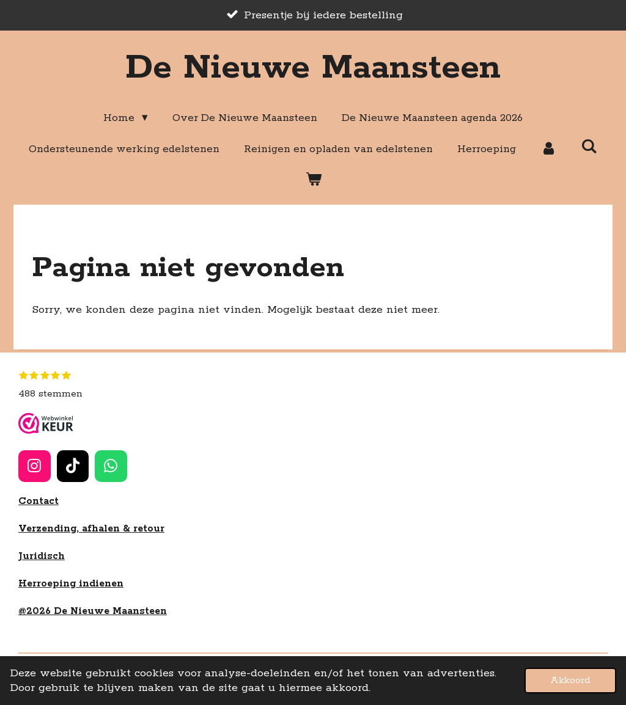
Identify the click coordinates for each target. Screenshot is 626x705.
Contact (38, 501)
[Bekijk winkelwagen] (313, 179)
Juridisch (41, 556)
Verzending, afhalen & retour (91, 528)
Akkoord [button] (570, 680)
